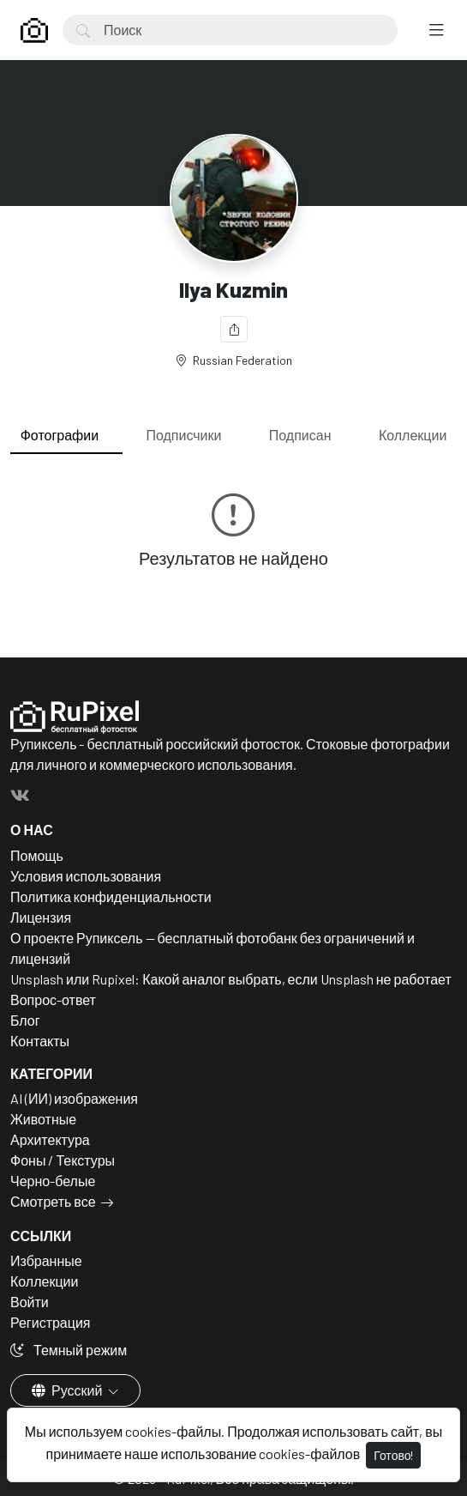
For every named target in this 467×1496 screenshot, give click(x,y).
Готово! (393, 1455)
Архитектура (50, 1139)
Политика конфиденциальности (111, 896)
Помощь (36, 855)
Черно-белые (52, 1180)
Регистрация (50, 1322)
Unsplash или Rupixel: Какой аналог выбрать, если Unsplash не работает (231, 979)
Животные (43, 1119)
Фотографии (60, 435)
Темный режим (68, 1350)
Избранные (46, 1260)
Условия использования (85, 876)
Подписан (300, 435)
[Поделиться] (234, 329)
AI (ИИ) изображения (74, 1098)
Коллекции (412, 435)
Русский (68, 1390)
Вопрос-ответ (53, 999)
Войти (29, 1301)
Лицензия (40, 917)
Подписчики (183, 435)
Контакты (39, 1041)
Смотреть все (53, 1201)
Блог (25, 1020)
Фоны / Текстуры (62, 1160)
